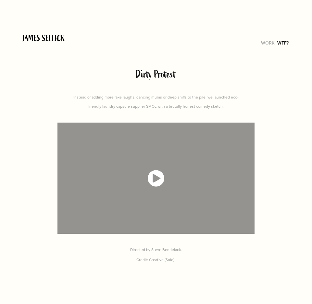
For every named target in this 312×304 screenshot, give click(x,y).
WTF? (283, 43)
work (268, 43)
